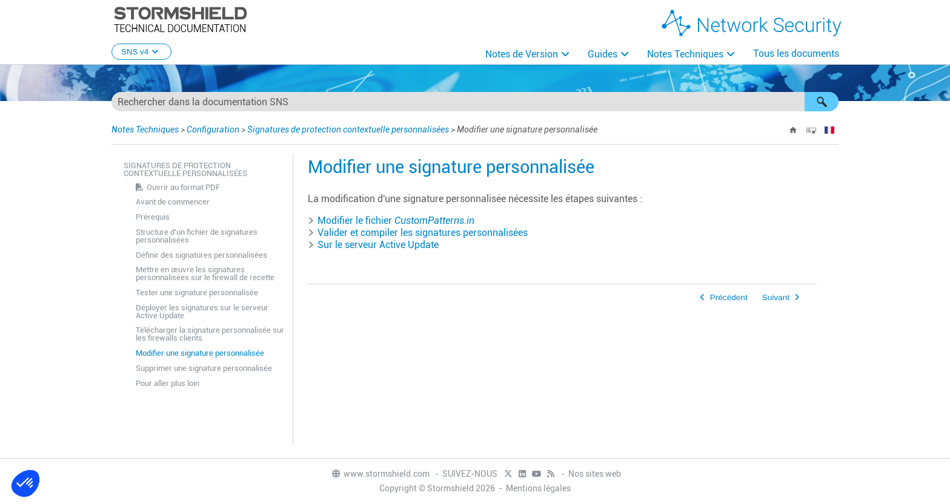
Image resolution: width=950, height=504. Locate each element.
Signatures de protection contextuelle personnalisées (348, 129)
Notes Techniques (685, 54)
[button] (822, 101)
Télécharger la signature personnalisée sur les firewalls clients (210, 334)
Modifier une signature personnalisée (200, 353)
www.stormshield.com (380, 474)
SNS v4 (141, 51)
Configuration (213, 129)
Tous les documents (796, 53)
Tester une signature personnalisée (197, 292)
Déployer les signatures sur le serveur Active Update (202, 311)
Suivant (775, 297)
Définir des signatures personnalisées (201, 255)
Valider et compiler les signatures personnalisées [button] (418, 232)
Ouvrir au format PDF (183, 187)
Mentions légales (538, 488)
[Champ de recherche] (475, 101)
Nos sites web (594, 474)
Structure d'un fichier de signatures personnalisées (196, 235)
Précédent (729, 297)
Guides (602, 54)
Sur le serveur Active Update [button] (373, 244)
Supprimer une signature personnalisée (204, 368)
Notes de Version (521, 54)
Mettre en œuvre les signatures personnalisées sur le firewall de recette (205, 273)
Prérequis (153, 216)
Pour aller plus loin (167, 383)
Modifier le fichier (391, 220)
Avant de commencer (173, 201)
